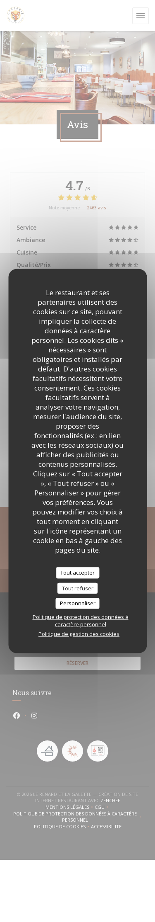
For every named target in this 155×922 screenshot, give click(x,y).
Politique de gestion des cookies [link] (78, 633)
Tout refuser (77, 588)
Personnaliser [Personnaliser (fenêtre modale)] (77, 603)
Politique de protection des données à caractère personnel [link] (81, 620)
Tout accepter (77, 572)
